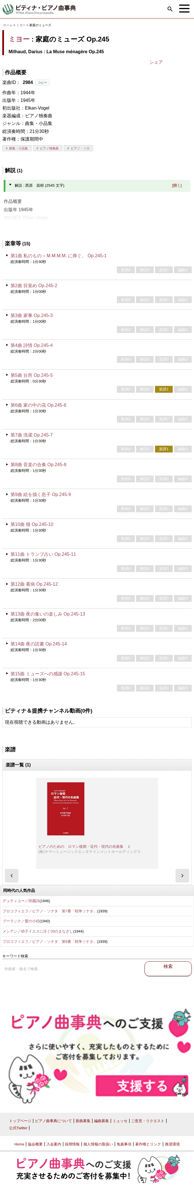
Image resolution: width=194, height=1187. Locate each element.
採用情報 (72, 1144)
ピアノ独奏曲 (49, 148)
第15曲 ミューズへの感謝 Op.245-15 (48, 673)
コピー (42, 82)
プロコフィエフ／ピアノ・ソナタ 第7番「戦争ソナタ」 (50, 911)
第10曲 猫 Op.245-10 (32, 524)
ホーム (8, 25)
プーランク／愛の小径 (21, 921)
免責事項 (124, 1144)
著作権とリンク (148, 1144)
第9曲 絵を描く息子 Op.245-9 (41, 494)
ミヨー (21, 25)
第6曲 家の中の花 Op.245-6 (39, 405)
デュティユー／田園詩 (21, 901)
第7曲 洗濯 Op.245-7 (32, 435)
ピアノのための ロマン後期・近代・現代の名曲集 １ (84, 846)
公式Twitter (18, 1128)
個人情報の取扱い (98, 1144)
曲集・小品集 (18, 148)
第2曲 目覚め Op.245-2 (34, 285)
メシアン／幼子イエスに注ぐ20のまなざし (38, 931)
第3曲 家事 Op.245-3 (32, 315)
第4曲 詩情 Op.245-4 (32, 345)
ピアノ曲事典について (53, 1121)
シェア (156, 62)
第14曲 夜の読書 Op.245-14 (39, 643)
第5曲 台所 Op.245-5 (32, 375)
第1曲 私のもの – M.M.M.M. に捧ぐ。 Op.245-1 (59, 255)
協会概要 (35, 1144)
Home (19, 1144)
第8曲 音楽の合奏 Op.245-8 (39, 464)
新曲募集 (83, 1121)
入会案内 (53, 1144)
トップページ (20, 1121)
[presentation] (11, 875)
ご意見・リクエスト (147, 1121)
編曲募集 (101, 1121)
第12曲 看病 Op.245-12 (34, 584)
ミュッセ (120, 1121)
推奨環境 (172, 1144)
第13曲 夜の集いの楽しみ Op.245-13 (48, 614)
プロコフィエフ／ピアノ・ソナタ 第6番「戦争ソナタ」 (50, 941)
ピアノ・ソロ (80, 148)
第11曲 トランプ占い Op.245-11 (43, 554)
